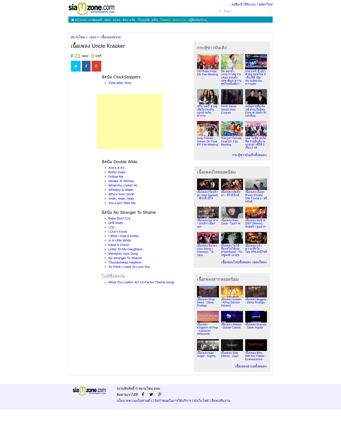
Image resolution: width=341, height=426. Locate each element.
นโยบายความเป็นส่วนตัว (134, 400)
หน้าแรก (78, 20)
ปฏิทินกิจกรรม (197, 20)
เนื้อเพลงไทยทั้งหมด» (236, 262)
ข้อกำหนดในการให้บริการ (172, 400)
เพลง (107, 20)
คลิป (155, 20)
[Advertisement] (129, 121)
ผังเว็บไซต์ (201, 400)
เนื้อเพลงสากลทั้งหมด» (251, 366)
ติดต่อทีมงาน (221, 400)
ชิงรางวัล (129, 20)
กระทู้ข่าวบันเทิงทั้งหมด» (249, 155)
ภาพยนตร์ (95, 20)
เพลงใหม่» (259, 262)
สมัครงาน (179, 20)
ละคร (116, 20)
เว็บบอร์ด (143, 20)
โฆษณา (165, 20)
